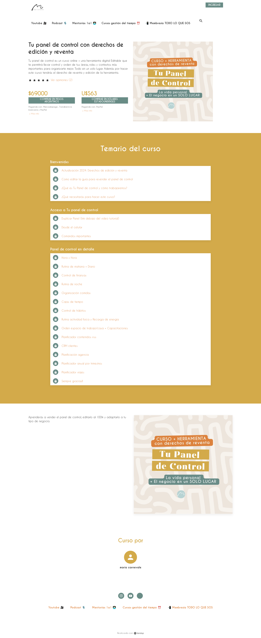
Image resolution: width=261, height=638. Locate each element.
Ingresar (214, 5)
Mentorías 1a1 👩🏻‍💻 (104, 607)
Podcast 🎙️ (77, 607)
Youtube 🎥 (56, 607)
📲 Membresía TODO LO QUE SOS (190, 607)
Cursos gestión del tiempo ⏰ (142, 607)
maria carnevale (130, 567)
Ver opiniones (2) (61, 79)
